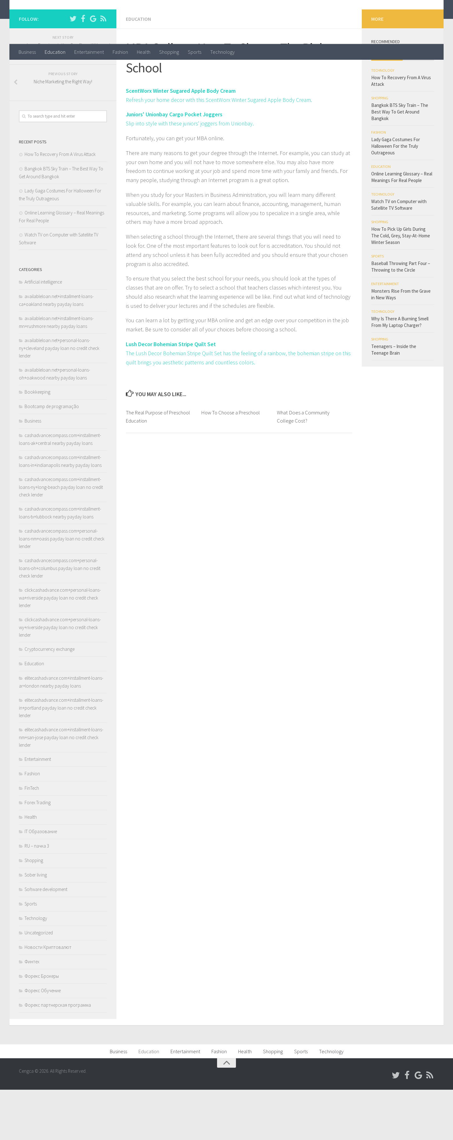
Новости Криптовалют (48, 997)
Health (143, 52)
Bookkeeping (37, 442)
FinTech (32, 838)
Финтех (32, 1012)
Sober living (36, 925)
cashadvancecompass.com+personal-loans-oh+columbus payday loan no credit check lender (59, 618)
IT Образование (41, 882)
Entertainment (89, 52)
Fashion (120, 52)
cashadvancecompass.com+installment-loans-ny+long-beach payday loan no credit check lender (61, 537)
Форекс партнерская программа (58, 1055)
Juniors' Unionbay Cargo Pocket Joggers (175, 164)
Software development (46, 940)
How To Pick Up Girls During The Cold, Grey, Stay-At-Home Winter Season (400, 286)
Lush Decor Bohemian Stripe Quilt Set (172, 394)
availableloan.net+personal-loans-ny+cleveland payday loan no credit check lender (59, 398)
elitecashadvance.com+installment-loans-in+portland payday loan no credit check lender (61, 758)
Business (27, 52)
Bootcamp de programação (52, 457)
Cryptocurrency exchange (50, 699)
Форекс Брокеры (42, 1026)
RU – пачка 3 (37, 896)
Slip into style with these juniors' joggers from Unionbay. (191, 173)
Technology (222, 52)
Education (55, 52)
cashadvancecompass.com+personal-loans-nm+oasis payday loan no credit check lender (61, 589)
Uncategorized (39, 983)
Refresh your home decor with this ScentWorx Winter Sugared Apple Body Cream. (220, 149)
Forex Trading (38, 853)
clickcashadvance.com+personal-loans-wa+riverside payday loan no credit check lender (60, 648)
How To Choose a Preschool (232, 462)
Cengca (39, 22)
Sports (194, 52)
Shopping (169, 52)
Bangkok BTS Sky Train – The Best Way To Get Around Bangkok (399, 162)
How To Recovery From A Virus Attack (60, 205)
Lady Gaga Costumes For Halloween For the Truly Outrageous (395, 196)
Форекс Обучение (43, 1041)
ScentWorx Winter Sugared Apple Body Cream (182, 140)
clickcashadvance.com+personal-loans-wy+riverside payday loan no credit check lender (60, 677)
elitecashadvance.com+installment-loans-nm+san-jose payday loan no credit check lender (61, 787)
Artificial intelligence (43, 332)
